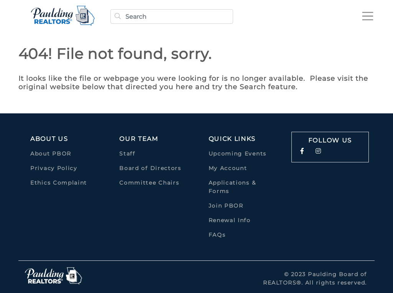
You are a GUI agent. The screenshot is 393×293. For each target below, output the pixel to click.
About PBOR (50, 153)
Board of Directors (150, 168)
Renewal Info (230, 220)
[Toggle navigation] (368, 16)
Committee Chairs (149, 182)
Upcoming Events (238, 153)
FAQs (217, 234)
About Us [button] (49, 138)
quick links (232, 138)
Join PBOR (226, 205)
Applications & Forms (232, 187)
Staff (127, 153)
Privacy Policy (53, 168)
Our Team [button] (138, 138)
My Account (228, 168)
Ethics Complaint (58, 182)
